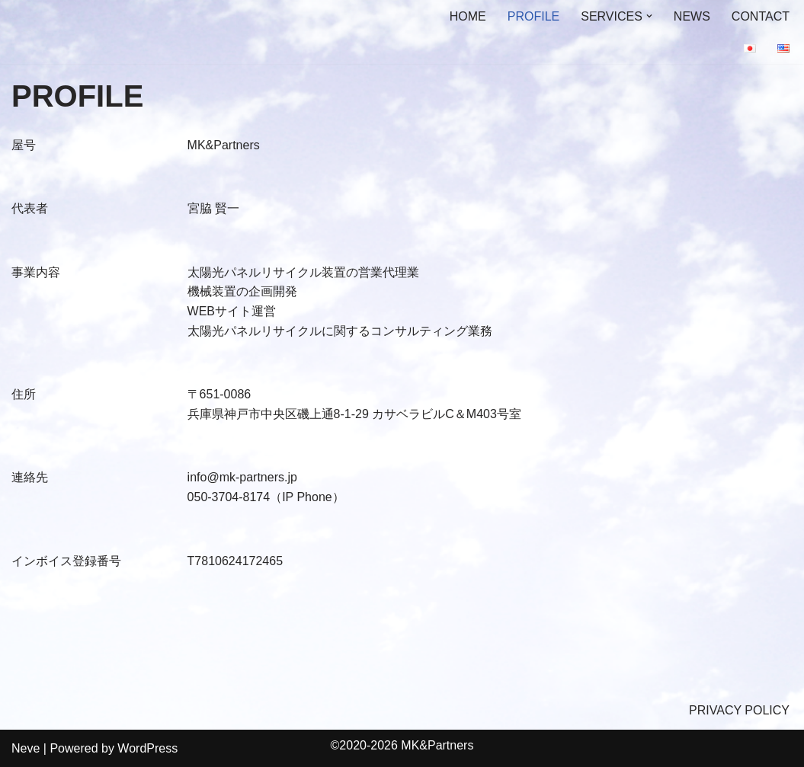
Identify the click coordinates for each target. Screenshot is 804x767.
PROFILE (533, 16)
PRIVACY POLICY (739, 710)
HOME (468, 16)
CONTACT (761, 16)
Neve (25, 748)
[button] (649, 16)
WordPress (147, 748)
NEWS (692, 16)
